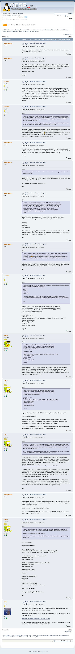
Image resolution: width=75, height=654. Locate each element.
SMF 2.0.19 (31, 651)
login (16, 13)
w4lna (6, 335)
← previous (66, 34)
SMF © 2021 (37, 651)
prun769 (6, 107)
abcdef (6, 81)
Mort (5, 602)
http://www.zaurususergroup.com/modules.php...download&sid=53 (39, 466)
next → (71, 34)
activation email (15, 15)
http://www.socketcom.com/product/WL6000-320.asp (36, 618)
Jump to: (52, 640)
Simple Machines (44, 651)
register (21, 13)
